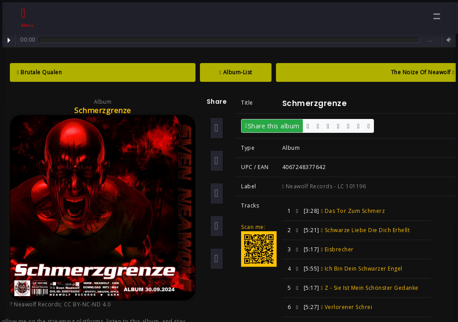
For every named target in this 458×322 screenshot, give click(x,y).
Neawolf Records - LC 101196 (324, 186)
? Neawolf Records (35, 304)
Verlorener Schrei (346, 307)
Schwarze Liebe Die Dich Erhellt (365, 230)
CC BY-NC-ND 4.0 (87, 304)
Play (9, 40)
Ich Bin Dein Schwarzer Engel (361, 268)
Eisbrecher (337, 249)
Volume (448, 40)
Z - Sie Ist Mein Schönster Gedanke (369, 288)
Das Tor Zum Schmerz (353, 211)
